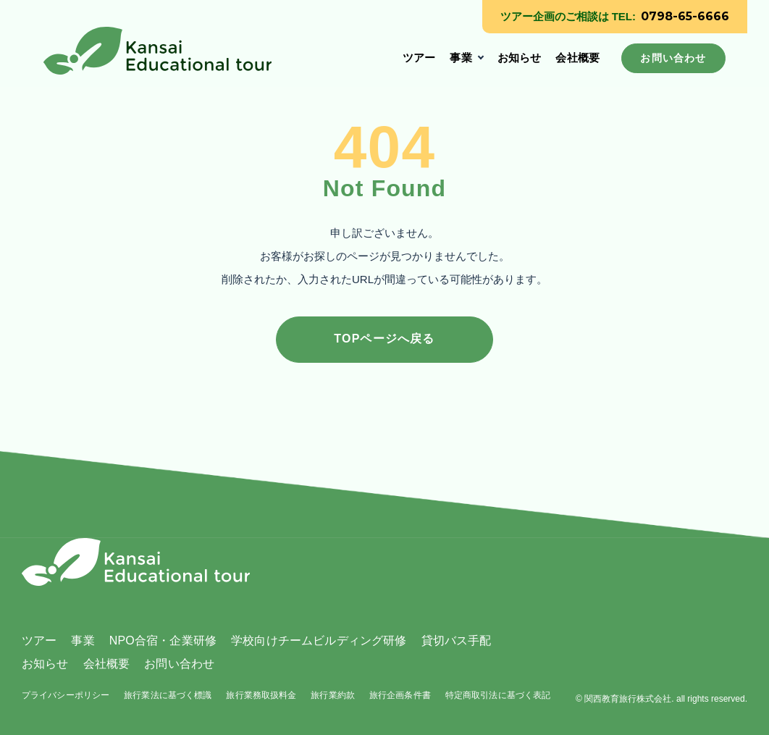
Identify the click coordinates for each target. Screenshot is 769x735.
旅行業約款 (333, 695)
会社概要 (577, 57)
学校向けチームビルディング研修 (318, 640)
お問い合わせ (179, 664)
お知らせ (519, 57)
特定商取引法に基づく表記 (497, 695)
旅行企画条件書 (400, 695)
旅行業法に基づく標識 (167, 695)
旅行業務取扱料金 (261, 695)
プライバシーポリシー (65, 695)
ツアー (419, 57)
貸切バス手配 (456, 640)
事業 (460, 57)
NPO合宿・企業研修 (163, 640)
